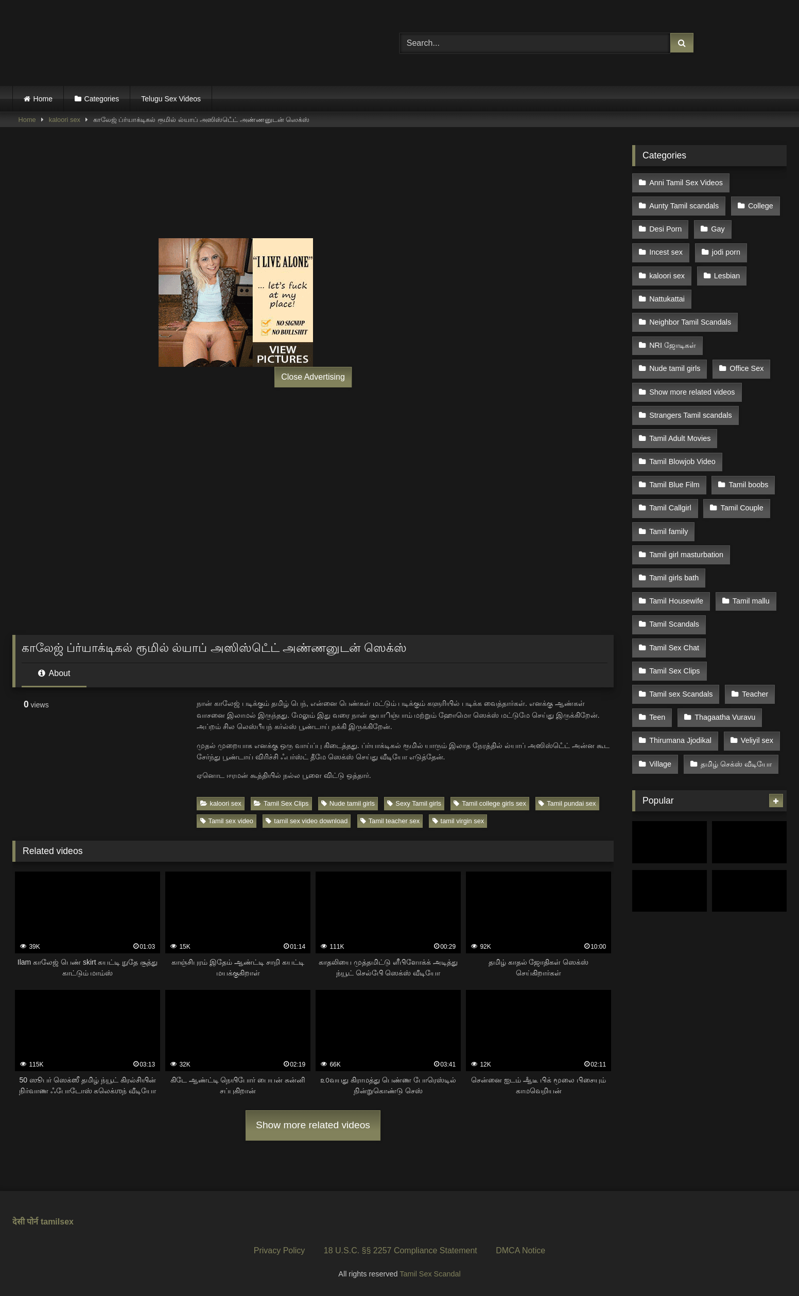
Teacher (754, 661)
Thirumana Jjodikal (680, 704)
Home (43, 99)
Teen (657, 683)
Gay (716, 226)
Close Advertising (313, 376)
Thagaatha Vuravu (723, 683)
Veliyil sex (756, 704)
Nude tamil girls (348, 803)
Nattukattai (667, 291)
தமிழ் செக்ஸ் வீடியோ (735, 726)
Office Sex (745, 356)
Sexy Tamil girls (414, 803)
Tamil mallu (750, 574)
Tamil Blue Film (674, 465)
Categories (101, 99)
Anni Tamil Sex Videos (686, 182)
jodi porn (725, 247)
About (54, 673)
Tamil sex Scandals (681, 661)
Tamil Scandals (674, 596)
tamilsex (57, 1221)
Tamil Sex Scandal (429, 1274)
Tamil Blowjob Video (682, 443)
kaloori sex (64, 119)
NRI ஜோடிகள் (672, 334)
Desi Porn (665, 226)
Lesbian (726, 269)
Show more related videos (313, 1125)
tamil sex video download (307, 821)
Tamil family (668, 508)
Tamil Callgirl (670, 487)
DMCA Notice (520, 1250)
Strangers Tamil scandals (690, 400)
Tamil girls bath (674, 552)
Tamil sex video (226, 821)
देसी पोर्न (25, 1221)
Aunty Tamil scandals (684, 204)
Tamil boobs (747, 465)
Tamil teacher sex (390, 821)
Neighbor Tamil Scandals (690, 313)
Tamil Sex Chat (674, 617)
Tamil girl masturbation (686, 530)
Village (660, 726)
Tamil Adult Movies (679, 421)
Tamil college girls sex (490, 803)
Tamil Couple (740, 487)
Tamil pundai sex (567, 803)
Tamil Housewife (676, 574)
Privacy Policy (279, 1250)
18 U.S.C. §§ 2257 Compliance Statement (400, 1250)
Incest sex (666, 247)
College (759, 204)
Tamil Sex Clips (281, 803)
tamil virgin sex (458, 821)
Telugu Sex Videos (171, 99)
